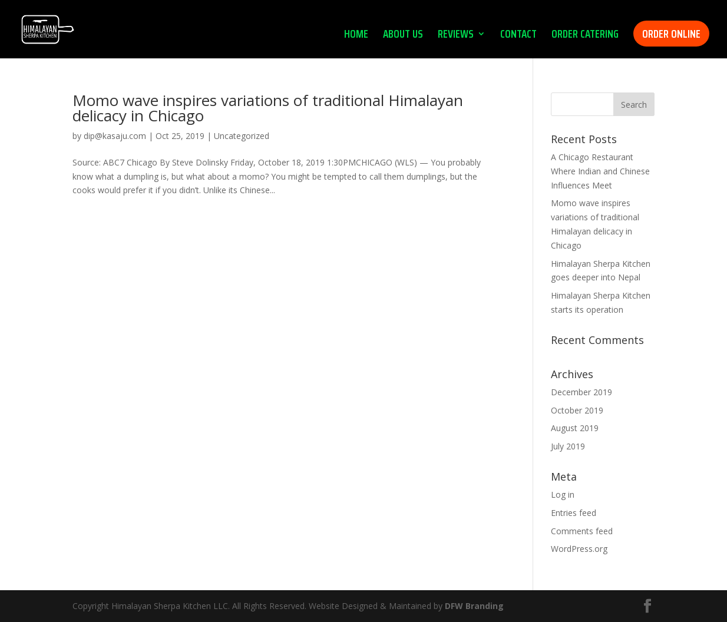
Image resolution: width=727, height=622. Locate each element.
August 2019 (575, 428)
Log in (562, 494)
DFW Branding (474, 605)
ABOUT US (403, 35)
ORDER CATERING (585, 35)
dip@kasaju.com (115, 135)
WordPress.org (579, 548)
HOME (356, 35)
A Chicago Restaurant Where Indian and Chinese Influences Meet (600, 171)
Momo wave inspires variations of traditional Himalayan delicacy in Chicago (267, 108)
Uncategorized (241, 135)
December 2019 (581, 392)
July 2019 (568, 446)
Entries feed (573, 512)
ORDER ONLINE (671, 33)
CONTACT (518, 35)
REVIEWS (456, 35)
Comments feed (582, 531)
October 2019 (577, 410)
